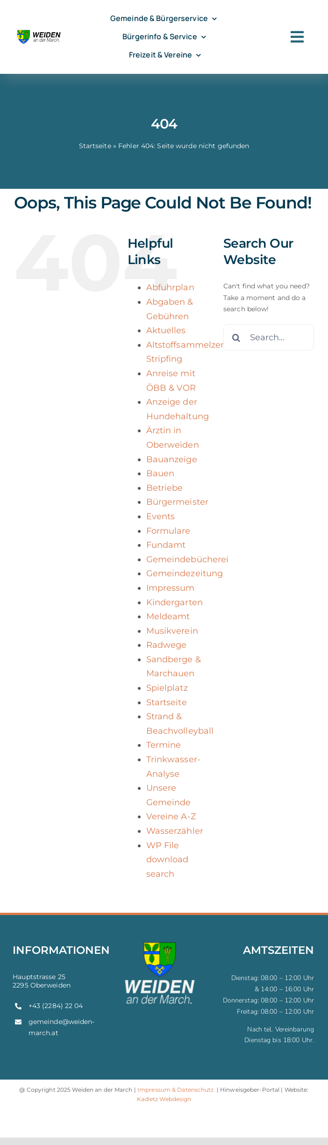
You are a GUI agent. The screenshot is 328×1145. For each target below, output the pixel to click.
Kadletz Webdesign (164, 1098)
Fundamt (166, 545)
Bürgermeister (177, 502)
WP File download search (167, 859)
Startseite (95, 146)
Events (160, 516)
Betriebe (164, 488)
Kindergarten (174, 602)
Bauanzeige (171, 459)
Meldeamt (168, 616)
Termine (163, 745)
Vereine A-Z (171, 816)
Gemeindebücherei (187, 559)
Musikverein (172, 631)
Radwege (166, 645)
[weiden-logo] (39, 31)
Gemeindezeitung (184, 573)
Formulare (168, 531)
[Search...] (268, 337)
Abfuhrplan (170, 287)
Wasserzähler (174, 831)
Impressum (170, 588)
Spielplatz (167, 688)
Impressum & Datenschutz (175, 1089)
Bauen (160, 473)
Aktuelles (166, 330)
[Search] (236, 337)
